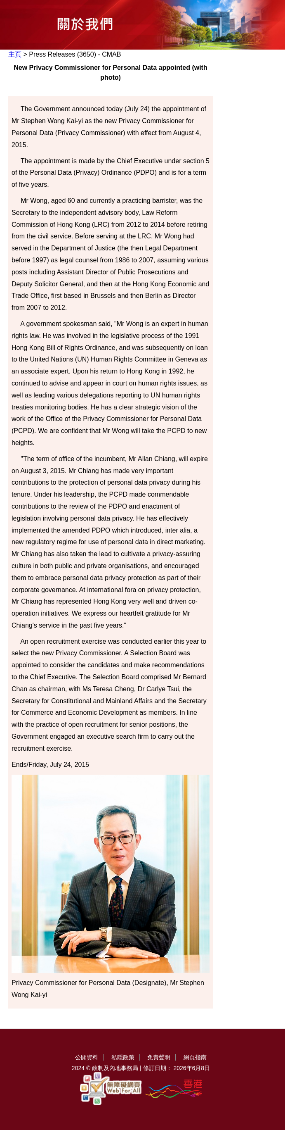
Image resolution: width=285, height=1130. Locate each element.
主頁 (14, 54)
